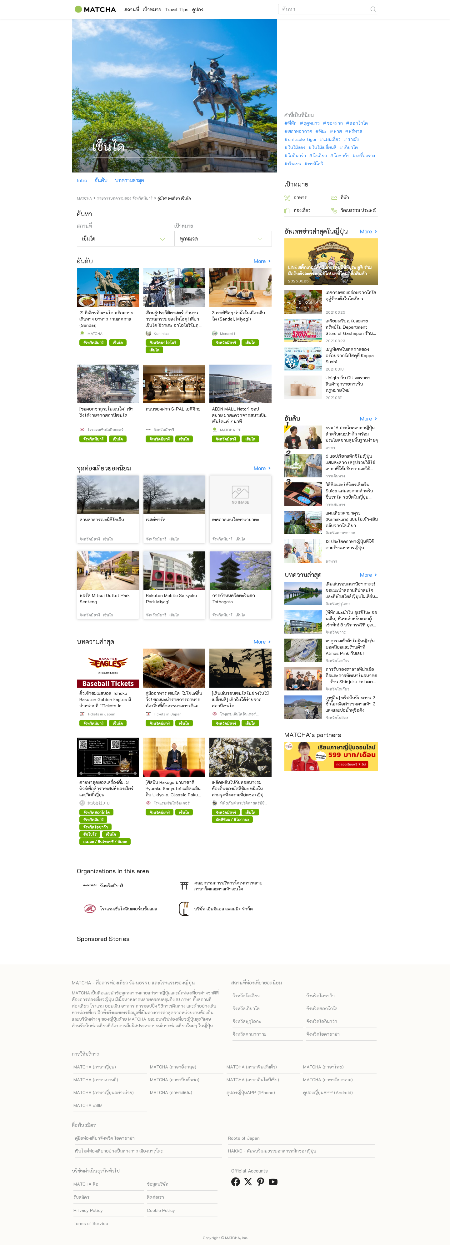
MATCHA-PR (231, 429)
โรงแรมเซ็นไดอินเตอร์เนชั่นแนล (105, 429)
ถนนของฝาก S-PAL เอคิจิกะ (173, 409)
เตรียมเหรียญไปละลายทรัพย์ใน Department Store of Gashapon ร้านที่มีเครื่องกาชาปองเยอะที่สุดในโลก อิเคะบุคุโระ (352, 333)
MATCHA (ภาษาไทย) (323, 1067)
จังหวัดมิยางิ (164, 429)
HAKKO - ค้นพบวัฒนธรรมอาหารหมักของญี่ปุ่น (272, 1151)
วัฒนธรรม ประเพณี (354, 210)
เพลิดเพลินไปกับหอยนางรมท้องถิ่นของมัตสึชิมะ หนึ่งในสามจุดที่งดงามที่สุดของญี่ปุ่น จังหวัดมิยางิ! (239, 791)
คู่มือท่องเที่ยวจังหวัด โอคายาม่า (105, 1138)
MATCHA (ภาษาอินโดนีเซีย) (253, 1080)
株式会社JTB (98, 803)
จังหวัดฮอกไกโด (322, 1008)
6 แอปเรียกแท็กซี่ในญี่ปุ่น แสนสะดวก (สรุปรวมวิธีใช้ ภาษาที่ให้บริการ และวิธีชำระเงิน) (350, 465)
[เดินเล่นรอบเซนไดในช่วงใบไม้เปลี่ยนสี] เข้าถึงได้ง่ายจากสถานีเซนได (240, 699)
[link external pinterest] (262, 1183)
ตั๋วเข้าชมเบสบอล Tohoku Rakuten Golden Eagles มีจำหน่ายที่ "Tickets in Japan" (105, 702)
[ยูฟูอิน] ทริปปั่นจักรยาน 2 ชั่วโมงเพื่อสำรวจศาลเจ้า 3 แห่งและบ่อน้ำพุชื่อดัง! (351, 704)
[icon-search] (373, 9)
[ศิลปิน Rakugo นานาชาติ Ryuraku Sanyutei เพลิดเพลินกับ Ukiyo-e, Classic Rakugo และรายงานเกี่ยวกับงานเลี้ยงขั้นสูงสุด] (174, 794)
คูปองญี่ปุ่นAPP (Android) (328, 1092)
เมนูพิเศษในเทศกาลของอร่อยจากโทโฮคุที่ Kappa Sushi (350, 355)
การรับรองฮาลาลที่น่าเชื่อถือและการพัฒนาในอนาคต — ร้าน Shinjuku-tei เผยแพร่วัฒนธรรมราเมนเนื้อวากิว (351, 681)
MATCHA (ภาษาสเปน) (171, 1092)
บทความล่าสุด (129, 180)
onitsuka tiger (302, 139)
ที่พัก (292, 123)
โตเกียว (320, 155)
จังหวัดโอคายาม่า (323, 1034)
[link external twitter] (249, 1183)
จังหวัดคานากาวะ (249, 1034)
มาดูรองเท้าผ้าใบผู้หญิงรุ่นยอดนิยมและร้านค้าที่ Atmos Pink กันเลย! (350, 647)
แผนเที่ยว (332, 139)
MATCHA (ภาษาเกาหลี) (95, 1080)
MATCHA (95, 333)
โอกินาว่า (297, 155)
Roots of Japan (244, 1138)
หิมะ (323, 131)
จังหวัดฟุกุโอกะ (246, 1021)
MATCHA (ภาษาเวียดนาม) (328, 1080)
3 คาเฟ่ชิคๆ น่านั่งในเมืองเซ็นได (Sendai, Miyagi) (238, 316)
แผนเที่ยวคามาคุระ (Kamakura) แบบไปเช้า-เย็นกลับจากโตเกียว (352, 519)
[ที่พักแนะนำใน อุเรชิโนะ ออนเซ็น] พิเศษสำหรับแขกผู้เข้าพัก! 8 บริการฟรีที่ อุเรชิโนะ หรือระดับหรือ (351, 621)
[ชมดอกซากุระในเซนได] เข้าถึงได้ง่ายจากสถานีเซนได (106, 412)
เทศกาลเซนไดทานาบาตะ (235, 519)
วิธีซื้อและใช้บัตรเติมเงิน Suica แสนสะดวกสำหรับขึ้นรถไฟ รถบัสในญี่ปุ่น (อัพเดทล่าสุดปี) (349, 493)
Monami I (227, 333)
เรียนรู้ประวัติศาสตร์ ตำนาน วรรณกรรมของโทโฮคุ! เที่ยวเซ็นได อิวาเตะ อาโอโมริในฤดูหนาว (173, 322)
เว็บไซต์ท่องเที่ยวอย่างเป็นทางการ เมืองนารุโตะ (119, 1151)
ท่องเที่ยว (297, 210)
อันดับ (101, 180)
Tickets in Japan (101, 714)
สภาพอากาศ (300, 131)
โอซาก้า (341, 155)
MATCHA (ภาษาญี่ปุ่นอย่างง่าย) (103, 1092)
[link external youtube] (274, 1183)
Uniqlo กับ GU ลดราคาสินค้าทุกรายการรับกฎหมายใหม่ (348, 384)
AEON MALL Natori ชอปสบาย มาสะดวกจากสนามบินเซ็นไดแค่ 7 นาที (239, 415)
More (260, 261)
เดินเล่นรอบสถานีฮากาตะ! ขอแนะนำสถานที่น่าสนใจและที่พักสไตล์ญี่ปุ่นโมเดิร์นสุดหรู (350, 593)
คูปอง (219, 9)
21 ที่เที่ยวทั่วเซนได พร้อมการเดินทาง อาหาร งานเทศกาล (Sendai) (106, 319)
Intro (82, 180)
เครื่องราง (365, 155)
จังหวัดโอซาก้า (320, 995)
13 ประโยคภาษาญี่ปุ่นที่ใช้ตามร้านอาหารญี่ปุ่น (350, 544)
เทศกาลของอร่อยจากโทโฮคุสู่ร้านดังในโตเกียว (351, 295)
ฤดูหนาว (311, 123)
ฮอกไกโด (359, 123)
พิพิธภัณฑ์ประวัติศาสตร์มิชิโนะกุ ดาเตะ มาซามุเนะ (242, 803)
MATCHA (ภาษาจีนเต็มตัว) (252, 1067)
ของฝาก (335, 123)
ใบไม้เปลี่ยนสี (324, 147)
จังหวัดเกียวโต (246, 1008)
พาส (338, 131)
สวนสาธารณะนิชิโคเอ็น (102, 519)
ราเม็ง (353, 139)
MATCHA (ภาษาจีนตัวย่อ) (174, 1080)
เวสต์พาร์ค (156, 519)
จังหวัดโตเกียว (246, 995)
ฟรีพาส (355, 131)
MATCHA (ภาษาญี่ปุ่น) (94, 1067)
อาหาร (295, 197)
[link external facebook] (236, 1183)
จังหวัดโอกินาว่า (321, 1021)
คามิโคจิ (315, 164)
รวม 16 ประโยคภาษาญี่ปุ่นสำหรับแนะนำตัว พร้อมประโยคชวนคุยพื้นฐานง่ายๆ (352, 434)
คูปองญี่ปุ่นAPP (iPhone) (251, 1092)
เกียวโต (351, 147)
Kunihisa (161, 333)
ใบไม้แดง (296, 147)
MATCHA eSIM (87, 1105)
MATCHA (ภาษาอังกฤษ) (173, 1067)
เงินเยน (294, 164)
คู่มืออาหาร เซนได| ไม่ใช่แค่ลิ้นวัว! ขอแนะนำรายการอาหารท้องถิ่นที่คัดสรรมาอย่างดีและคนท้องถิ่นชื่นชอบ (174, 702)
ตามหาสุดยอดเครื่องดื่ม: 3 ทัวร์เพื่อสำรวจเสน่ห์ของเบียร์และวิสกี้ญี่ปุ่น (106, 788)
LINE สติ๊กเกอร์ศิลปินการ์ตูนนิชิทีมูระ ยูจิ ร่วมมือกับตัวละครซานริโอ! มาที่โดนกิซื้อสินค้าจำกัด (330, 273)
